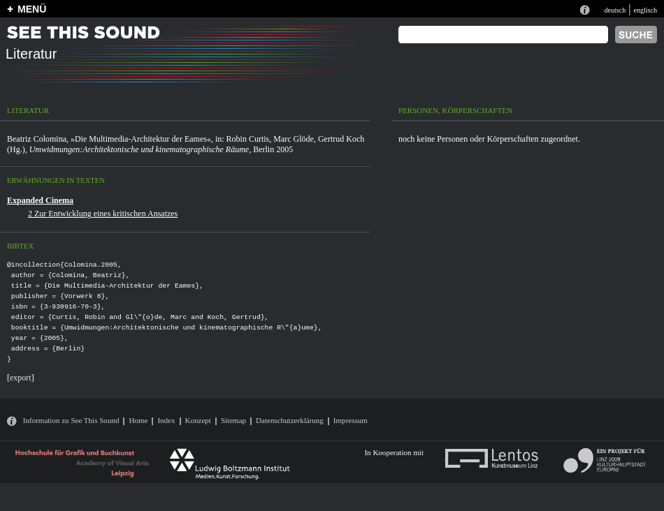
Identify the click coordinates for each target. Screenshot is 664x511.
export (20, 378)
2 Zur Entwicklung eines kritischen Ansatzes (103, 214)
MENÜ (31, 9)
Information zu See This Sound (71, 420)
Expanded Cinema (40, 200)
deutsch (615, 10)
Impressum (350, 420)
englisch (645, 10)
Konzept (198, 420)
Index (166, 420)
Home (138, 420)
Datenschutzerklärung (290, 420)
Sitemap (233, 420)
